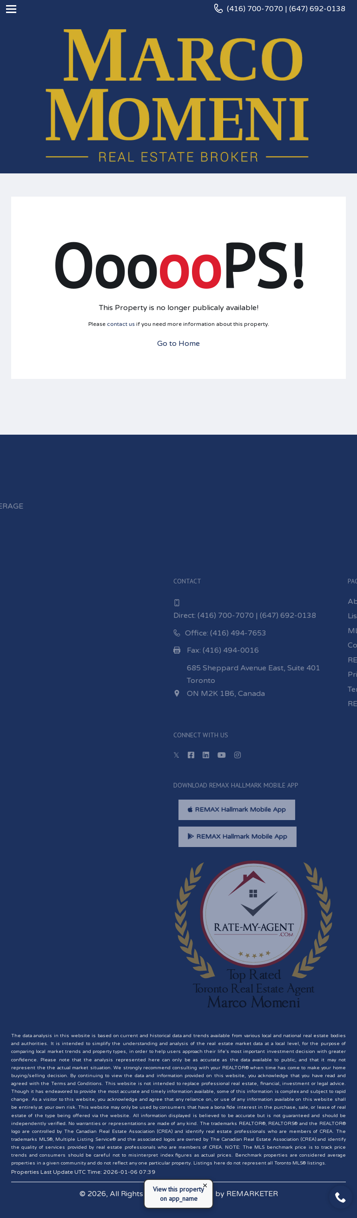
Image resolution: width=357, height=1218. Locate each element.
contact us (121, 324)
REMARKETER (252, 1193)
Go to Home (178, 343)
